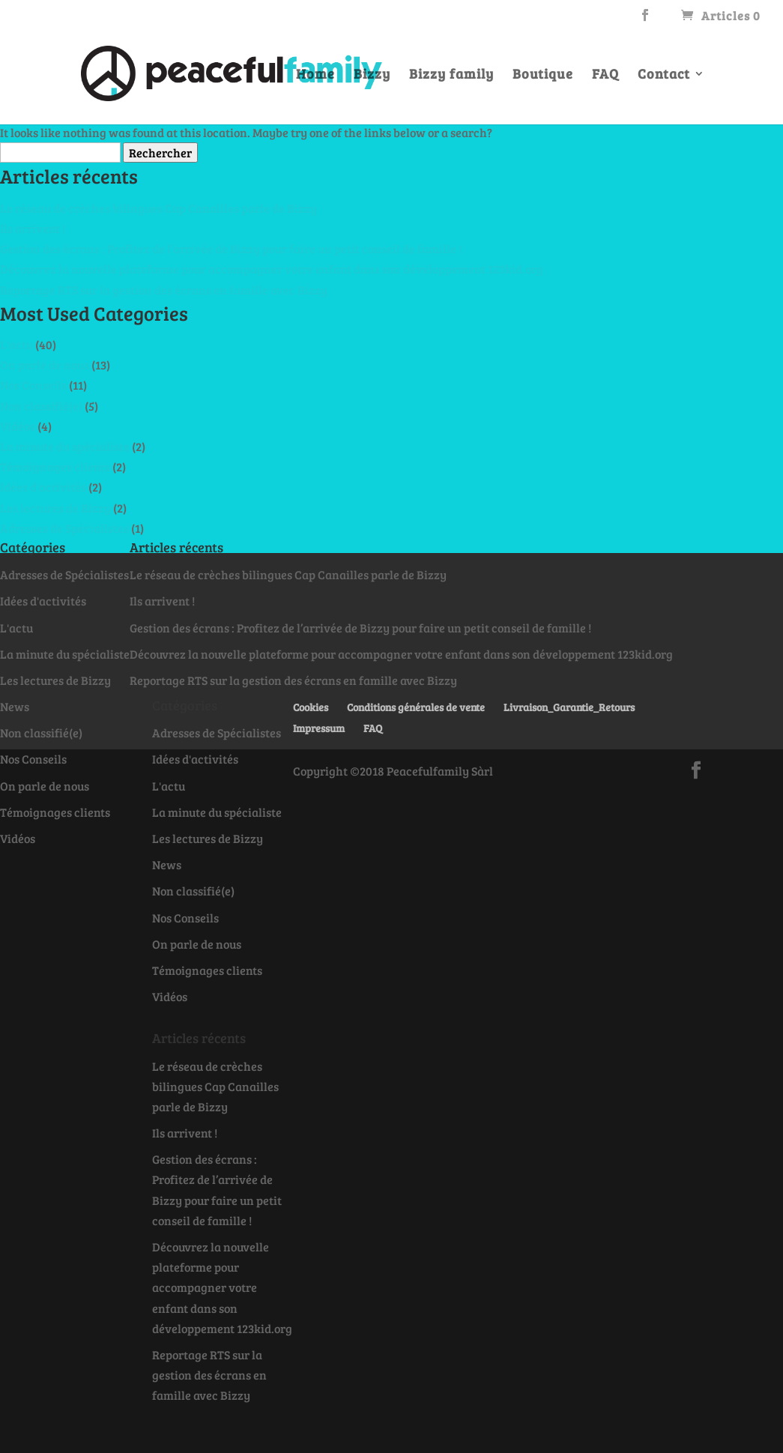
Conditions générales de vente (416, 707)
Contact (664, 75)
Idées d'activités (43, 487)
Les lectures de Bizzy (55, 508)
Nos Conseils (33, 385)
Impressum (319, 728)
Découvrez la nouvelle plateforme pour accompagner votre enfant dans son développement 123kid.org (271, 269)
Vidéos (17, 426)
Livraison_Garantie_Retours (569, 707)
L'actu (16, 344)
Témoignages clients (55, 466)
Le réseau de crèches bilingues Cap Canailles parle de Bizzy (158, 208)
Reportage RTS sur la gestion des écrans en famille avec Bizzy (163, 289)
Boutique (543, 75)
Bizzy (372, 75)
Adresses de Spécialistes (64, 528)
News (14, 706)
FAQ (605, 75)
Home (315, 75)
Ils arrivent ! (32, 228)
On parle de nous (44, 364)
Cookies (310, 707)
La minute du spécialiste (65, 446)
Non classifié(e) (41, 406)
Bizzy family (451, 75)
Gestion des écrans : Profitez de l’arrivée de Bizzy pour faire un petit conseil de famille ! (231, 248)
